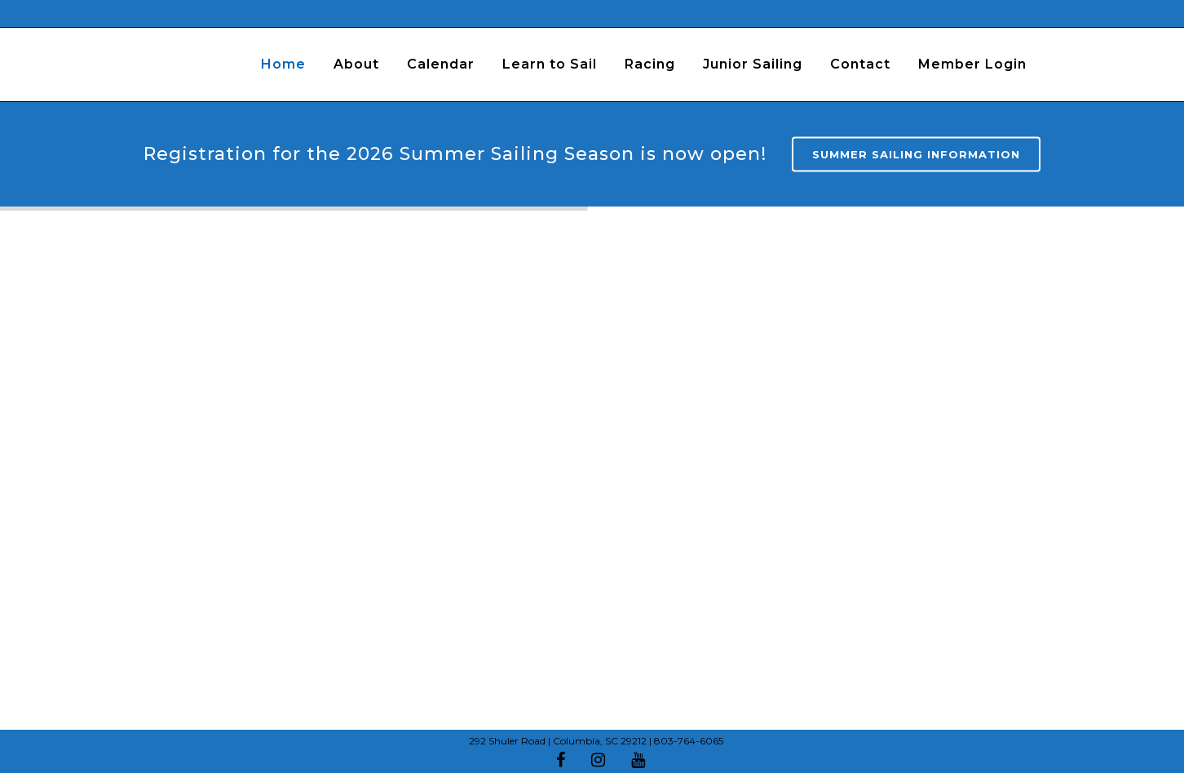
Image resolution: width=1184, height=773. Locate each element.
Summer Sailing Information (916, 154)
